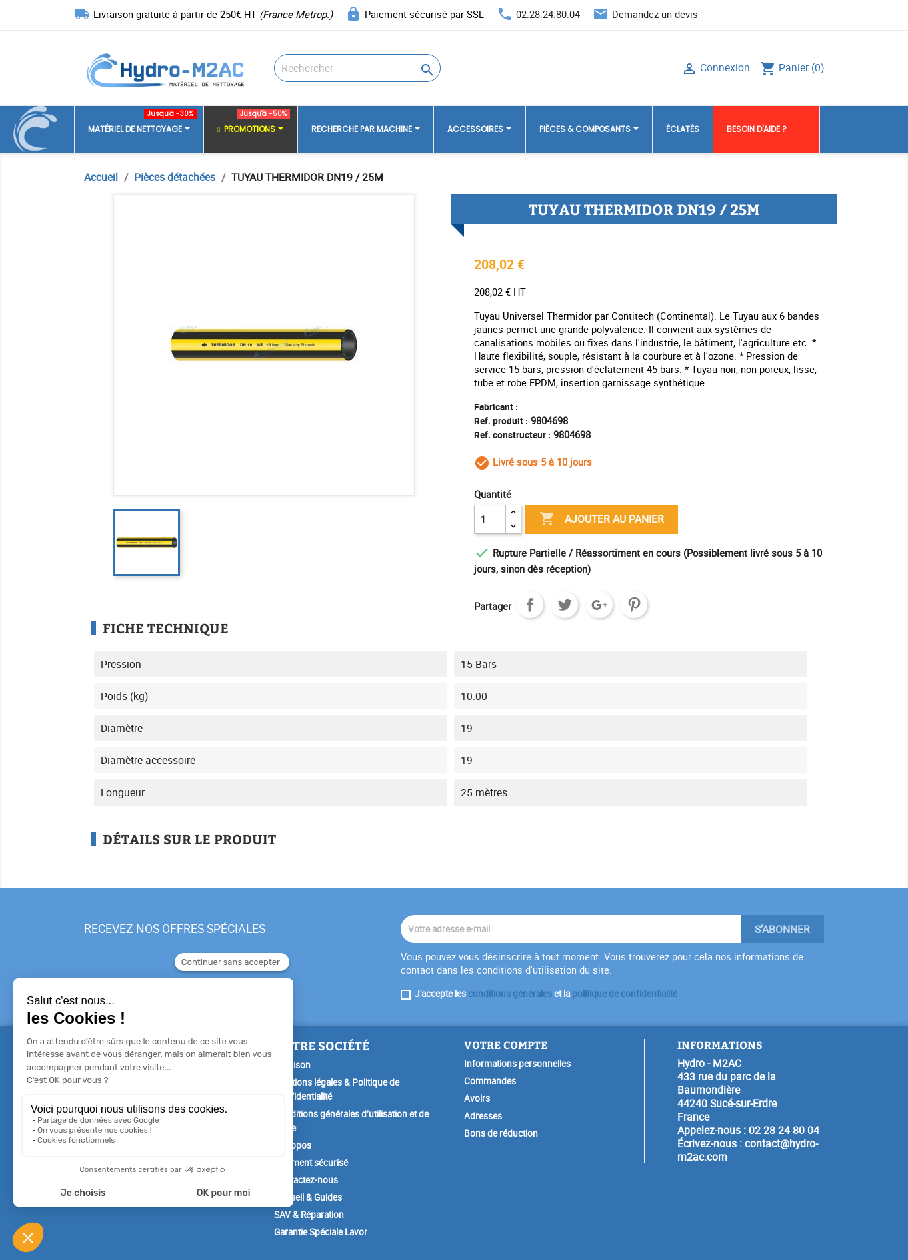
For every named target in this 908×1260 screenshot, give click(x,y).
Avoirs (477, 1098)
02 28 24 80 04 (784, 1130)
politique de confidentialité (624, 994)
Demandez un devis (655, 14)
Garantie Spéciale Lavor (320, 1232)
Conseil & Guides (308, 1197)
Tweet (564, 604)
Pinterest (634, 604)
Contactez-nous (306, 1180)
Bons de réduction (501, 1133)
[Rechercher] (357, 68)
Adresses (483, 1116)
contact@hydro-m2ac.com (747, 1150)
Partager (530, 604)
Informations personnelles (517, 1064)
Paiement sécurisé (311, 1163)
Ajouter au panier (601, 519)
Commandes (490, 1081)
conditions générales (510, 994)
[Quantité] (490, 519)
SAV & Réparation (309, 1215)
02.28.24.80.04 (548, 14)
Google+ (599, 604)
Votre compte (505, 1045)
